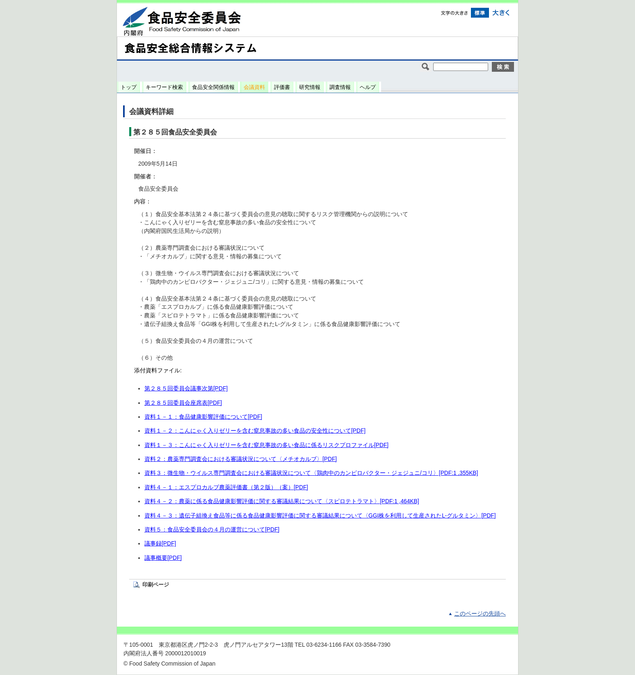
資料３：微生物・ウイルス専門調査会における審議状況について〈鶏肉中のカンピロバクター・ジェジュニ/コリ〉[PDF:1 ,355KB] (311, 473)
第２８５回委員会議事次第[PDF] (186, 388)
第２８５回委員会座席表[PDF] (183, 403)
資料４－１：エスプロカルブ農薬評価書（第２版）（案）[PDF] (226, 487)
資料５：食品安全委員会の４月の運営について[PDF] (211, 530)
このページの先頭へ (480, 614)
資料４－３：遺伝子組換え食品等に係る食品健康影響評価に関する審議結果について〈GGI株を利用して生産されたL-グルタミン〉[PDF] (320, 516)
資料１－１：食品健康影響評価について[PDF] (203, 417)
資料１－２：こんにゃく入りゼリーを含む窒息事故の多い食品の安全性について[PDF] (254, 431)
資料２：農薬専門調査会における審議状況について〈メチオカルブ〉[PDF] (240, 459)
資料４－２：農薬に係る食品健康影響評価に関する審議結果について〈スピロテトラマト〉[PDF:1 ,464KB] (281, 501)
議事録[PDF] (160, 543)
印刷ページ (155, 585)
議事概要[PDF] (163, 558)
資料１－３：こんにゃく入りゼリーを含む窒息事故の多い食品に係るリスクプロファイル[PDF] (266, 445)
